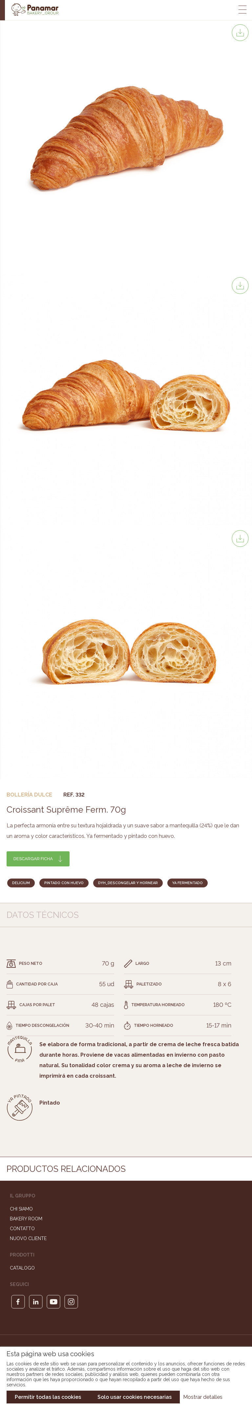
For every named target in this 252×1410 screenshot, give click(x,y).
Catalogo (22, 1268)
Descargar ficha (33, 858)
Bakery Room (26, 1218)
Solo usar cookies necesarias (134, 1397)
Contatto (22, 1228)
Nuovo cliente (28, 1238)
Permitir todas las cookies (48, 1397)
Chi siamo (21, 1209)
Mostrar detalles (202, 1397)
